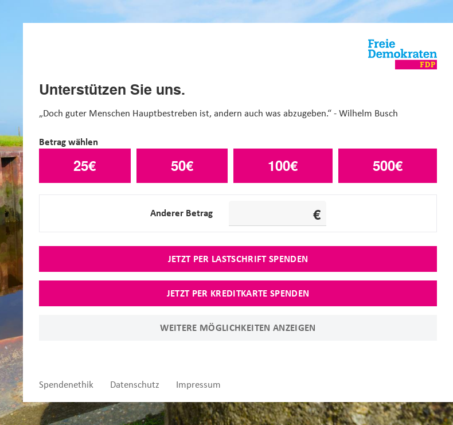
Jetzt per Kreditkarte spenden (238, 293)
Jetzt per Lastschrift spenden (238, 259)
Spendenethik (66, 384)
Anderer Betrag (181, 213)
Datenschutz (134, 384)
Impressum (198, 384)
